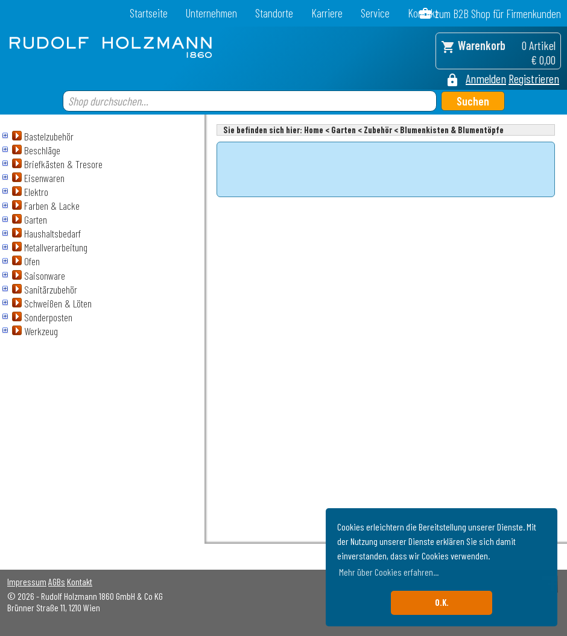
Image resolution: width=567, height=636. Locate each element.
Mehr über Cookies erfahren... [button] (389, 572)
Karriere (327, 13)
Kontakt (79, 581)
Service (375, 13)
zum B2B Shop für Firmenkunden (498, 13)
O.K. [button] (442, 602)
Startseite (149, 13)
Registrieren (533, 78)
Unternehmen (211, 13)
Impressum (26, 581)
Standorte (274, 13)
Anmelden (486, 78)
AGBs (56, 581)
